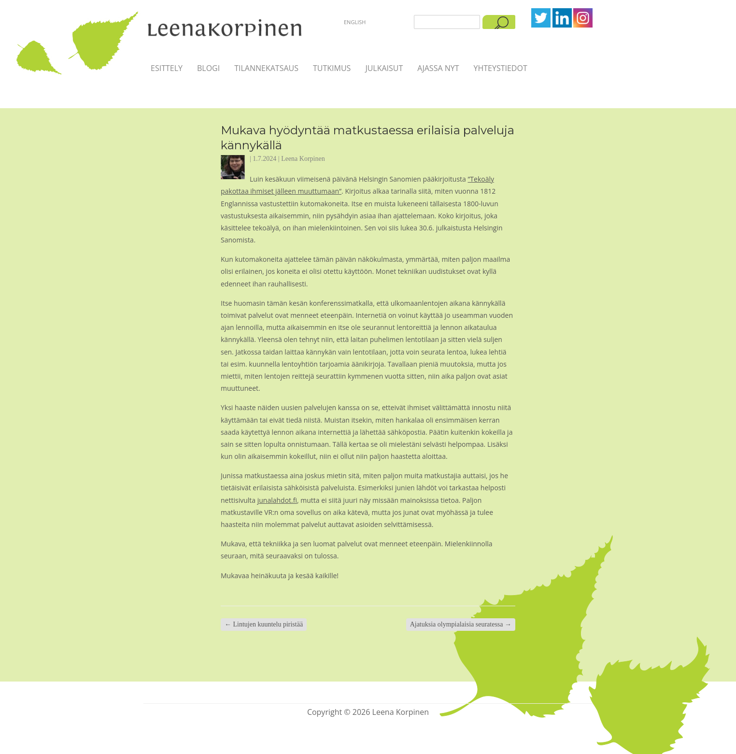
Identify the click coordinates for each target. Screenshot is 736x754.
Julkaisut (384, 68)
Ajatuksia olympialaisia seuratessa (460, 624)
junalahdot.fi (277, 500)
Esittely (167, 68)
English (355, 22)
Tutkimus (332, 68)
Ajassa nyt (438, 68)
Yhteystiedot (500, 68)
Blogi (208, 68)
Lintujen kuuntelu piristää (264, 624)
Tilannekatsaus (266, 68)
